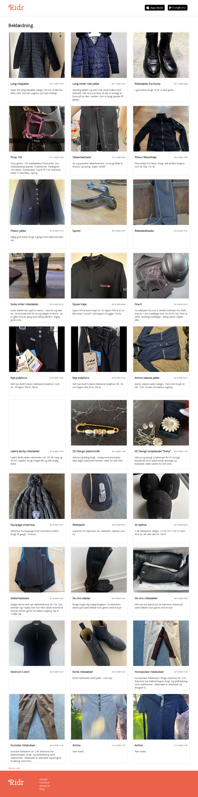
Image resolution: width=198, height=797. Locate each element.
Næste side (14, 768)
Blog (41, 788)
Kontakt (43, 779)
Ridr (16, 7)
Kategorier (44, 785)
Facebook (44, 782)
